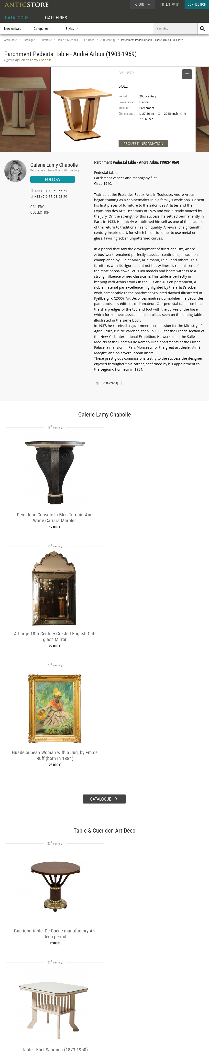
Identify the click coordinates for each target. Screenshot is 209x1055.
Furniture (46, 40)
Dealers (94, 1009)
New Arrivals (12, 28)
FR (162, 4)
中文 (175, 4)
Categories (53, 1009)
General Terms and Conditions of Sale (114, 1046)
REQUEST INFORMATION (143, 143)
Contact (163, 1015)
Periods (51, 1020)
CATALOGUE (17, 17)
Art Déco (89, 40)
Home (162, 1011)
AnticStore (10, 40)
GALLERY (37, 207)
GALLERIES (56, 17)
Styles (50, 1014)
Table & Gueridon (68, 40)
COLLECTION (39, 213)
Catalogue (29, 40)
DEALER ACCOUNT (16, 1003)
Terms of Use (80, 1046)
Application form (19, 1024)
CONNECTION (196, 4)
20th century (107, 40)
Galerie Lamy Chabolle (54, 164)
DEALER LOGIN (19, 1014)
